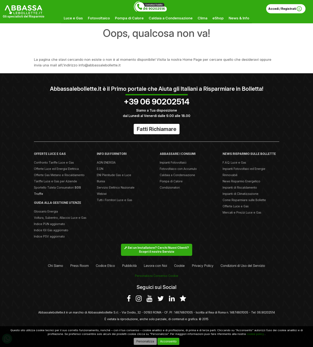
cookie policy (255, 334)
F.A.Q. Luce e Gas (234, 162)
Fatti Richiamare (156, 129)
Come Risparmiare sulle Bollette (244, 200)
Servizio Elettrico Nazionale (116, 187)
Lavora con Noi (155, 266)
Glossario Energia (46, 211)
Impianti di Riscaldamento (240, 187)
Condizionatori (170, 187)
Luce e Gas (73, 18)
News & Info (239, 18)
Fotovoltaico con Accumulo (178, 168)
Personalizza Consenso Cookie (156, 275)
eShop (218, 18)
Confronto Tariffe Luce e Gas (54, 162)
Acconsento (168, 341)
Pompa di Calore (129, 18)
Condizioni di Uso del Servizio (243, 266)
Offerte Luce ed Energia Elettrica (56, 168)
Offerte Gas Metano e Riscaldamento (59, 175)
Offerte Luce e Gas (236, 206)
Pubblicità (129, 266)
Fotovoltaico (99, 18)
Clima (202, 18)
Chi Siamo (55, 266)
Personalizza (145, 341)
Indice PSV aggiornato (49, 236)
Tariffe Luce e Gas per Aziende (55, 181)
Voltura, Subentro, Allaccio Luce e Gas (60, 217)
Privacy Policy (202, 266)
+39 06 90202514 (157, 101)
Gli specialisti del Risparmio (23, 16)
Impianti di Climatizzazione (240, 193)
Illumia (101, 181)
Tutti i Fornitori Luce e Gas (114, 200)
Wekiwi (102, 193)
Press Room (79, 266)
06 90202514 (154, 9)
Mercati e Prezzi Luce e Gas (242, 212)
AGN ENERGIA (106, 162)
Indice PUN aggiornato (49, 224)
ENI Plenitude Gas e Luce (114, 175)
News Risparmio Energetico (241, 181)
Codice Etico (105, 266)
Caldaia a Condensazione (171, 18)
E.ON (100, 168)
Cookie (179, 266)
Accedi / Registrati (285, 8)
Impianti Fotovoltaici (173, 162)
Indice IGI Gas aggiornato (51, 230)
